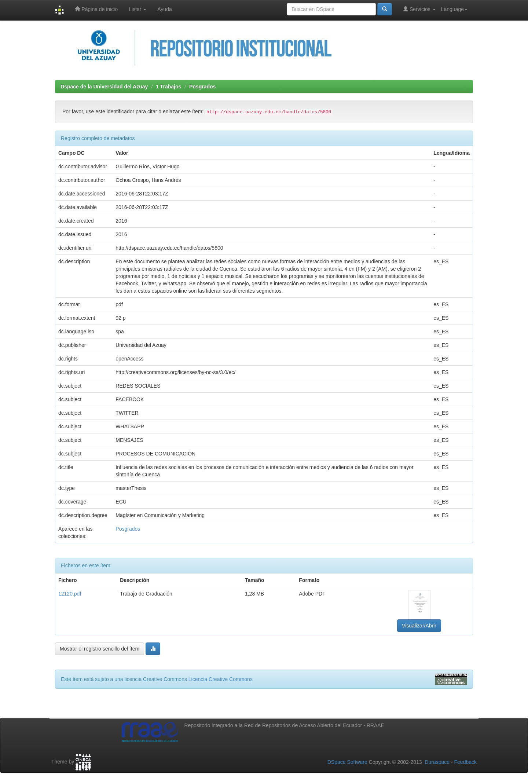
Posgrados (202, 86)
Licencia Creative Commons (220, 679)
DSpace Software (347, 762)
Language (454, 9)
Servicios (419, 9)
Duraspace (437, 762)
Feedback (465, 762)
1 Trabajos (168, 86)
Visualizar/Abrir (419, 626)
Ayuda (164, 9)
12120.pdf (69, 594)
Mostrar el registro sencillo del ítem (99, 649)
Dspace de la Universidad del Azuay (104, 86)
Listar (137, 9)
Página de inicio (96, 9)
